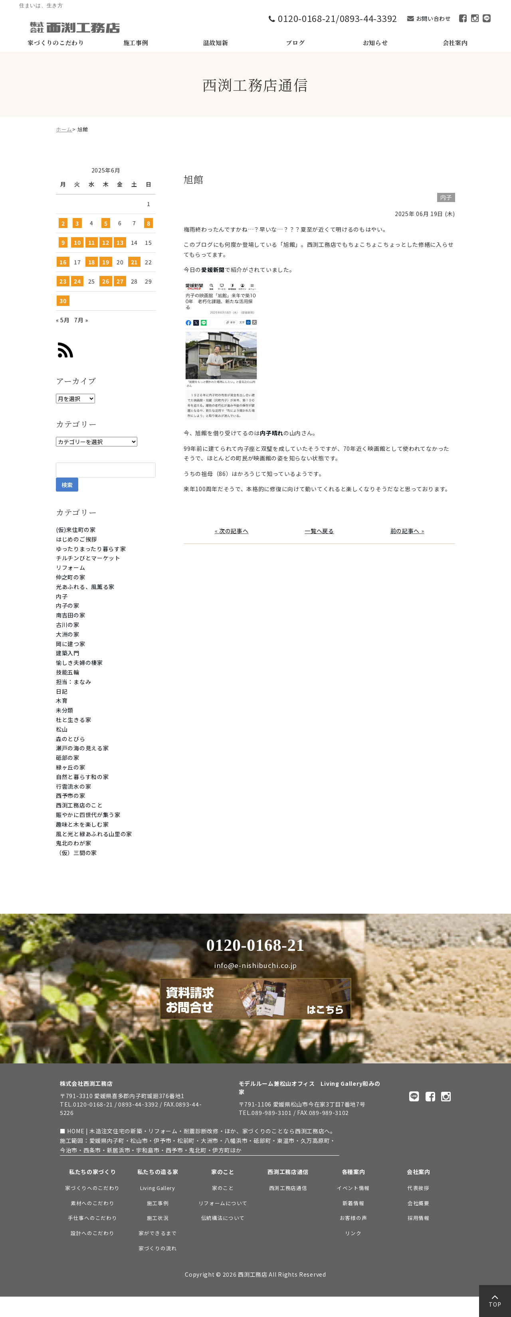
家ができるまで (158, 1233)
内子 (61, 596)
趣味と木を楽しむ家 (82, 824)
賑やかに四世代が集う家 (88, 815)
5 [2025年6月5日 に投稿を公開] (106, 223)
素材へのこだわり (93, 1203)
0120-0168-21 (255, 945)
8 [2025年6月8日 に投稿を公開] (149, 223)
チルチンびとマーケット (88, 558)
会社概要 (419, 1203)
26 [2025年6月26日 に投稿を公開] (105, 281)
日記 (61, 691)
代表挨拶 (419, 1188)
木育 (61, 700)
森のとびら (70, 739)
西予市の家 (70, 795)
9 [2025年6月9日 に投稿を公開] (63, 242)
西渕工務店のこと (79, 805)
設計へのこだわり (93, 1233)
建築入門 (67, 653)
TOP (495, 1303)
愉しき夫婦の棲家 (79, 662)
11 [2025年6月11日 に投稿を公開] (91, 242)
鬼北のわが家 (73, 843)
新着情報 (353, 1203)
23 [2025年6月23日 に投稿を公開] (62, 281)
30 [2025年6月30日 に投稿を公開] (62, 301)
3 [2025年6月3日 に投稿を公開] (77, 223)
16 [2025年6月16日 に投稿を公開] (62, 262)
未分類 (64, 710)
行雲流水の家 (73, 786)
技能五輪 (67, 672)
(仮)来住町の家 (76, 530)
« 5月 (63, 320)
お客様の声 (353, 1218)
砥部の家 (67, 758)
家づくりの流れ (158, 1248)
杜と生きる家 (73, 720)
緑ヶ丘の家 (70, 767)
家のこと (223, 1188)
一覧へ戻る (319, 531)
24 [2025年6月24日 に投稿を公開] (77, 281)
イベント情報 (353, 1188)
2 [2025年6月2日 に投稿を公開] (63, 223)
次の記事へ (234, 531)
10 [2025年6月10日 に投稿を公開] (77, 242)
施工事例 (158, 1203)
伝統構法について (223, 1218)
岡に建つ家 (70, 644)
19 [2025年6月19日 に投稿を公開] (105, 262)
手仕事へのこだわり (92, 1218)
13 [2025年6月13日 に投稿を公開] (120, 242)
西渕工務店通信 (288, 1188)
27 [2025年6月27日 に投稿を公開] (120, 281)
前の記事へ (405, 531)
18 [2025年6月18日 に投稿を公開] (91, 262)
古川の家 (67, 625)
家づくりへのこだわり (92, 1188)
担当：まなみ (73, 682)
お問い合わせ (433, 18)
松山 (61, 729)
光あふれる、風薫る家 (85, 587)
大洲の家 (67, 634)
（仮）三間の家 (76, 853)
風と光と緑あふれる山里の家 (94, 834)
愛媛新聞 (213, 270)
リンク (353, 1233)
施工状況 (158, 1218)
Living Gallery (157, 1188)
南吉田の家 (70, 615)
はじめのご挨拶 (76, 539)
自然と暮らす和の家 (82, 777)
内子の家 (67, 605)
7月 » (81, 320)
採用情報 (419, 1218)
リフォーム (70, 567)
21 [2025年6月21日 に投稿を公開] (134, 262)
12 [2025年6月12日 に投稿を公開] (105, 242)
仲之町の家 (70, 577)
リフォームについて (223, 1203)
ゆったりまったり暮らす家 (91, 549)
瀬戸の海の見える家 (82, 748)
